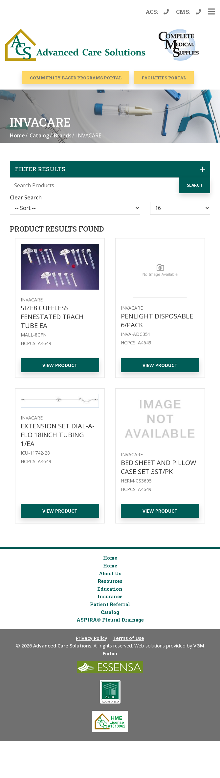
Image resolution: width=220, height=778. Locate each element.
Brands (63, 135)
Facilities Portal (164, 77)
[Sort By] (75, 208)
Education (110, 589)
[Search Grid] (110, 185)
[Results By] (180, 208)
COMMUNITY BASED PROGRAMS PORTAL (75, 77)
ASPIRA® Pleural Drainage (110, 620)
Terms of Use (128, 638)
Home (17, 135)
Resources (110, 581)
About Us (110, 573)
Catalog (39, 135)
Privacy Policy (91, 638)
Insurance (110, 596)
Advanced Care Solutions (62, 646)
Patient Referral (110, 604)
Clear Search (26, 197)
